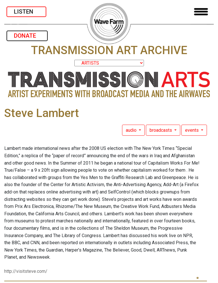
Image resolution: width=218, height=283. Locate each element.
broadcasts (161, 130)
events (192, 130)
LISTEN (26, 11)
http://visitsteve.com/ (25, 271)
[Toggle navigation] (200, 12)
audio (132, 130)
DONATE (27, 35)
